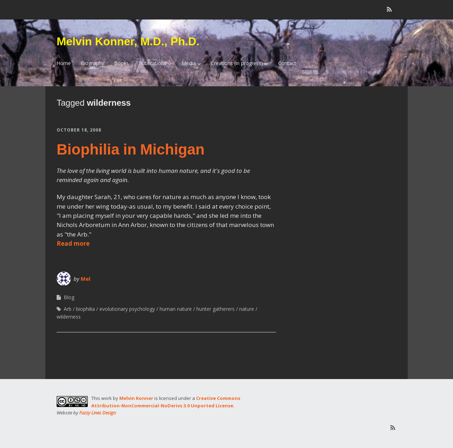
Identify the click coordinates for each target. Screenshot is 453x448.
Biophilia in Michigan (131, 149)
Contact (287, 63)
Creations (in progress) (237, 63)
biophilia (85, 309)
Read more (73, 243)
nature (246, 309)
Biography (92, 63)
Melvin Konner (136, 398)
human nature (176, 309)
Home (64, 63)
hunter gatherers (215, 309)
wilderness (69, 316)
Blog (69, 297)
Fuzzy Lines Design (97, 412)
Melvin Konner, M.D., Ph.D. (128, 41)
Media (189, 63)
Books (121, 63)
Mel (85, 278)
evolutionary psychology (127, 309)
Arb (67, 309)
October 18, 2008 (79, 130)
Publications (152, 63)
